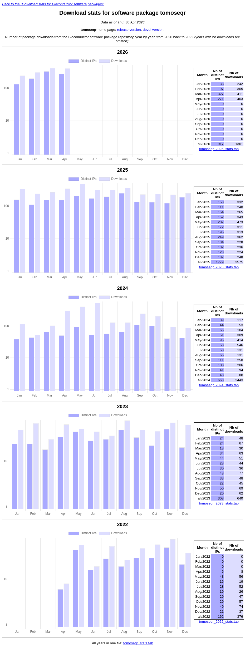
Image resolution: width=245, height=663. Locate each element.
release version (129, 30)
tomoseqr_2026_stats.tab (219, 149)
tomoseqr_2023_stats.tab (219, 503)
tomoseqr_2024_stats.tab (219, 385)
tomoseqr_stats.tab (138, 643)
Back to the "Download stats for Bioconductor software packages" (53, 4)
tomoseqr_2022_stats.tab (219, 622)
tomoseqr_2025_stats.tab (219, 267)
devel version (153, 30)
